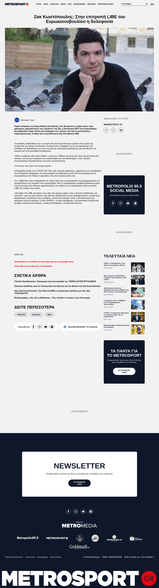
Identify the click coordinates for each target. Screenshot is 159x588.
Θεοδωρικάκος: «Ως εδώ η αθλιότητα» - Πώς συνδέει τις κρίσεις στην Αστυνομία (52, 298)
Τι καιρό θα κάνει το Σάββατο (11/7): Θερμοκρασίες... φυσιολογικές (115, 302)
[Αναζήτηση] (133, 4)
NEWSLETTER (79, 466)
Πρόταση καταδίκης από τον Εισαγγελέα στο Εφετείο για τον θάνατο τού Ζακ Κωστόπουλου (57, 286)
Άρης (45, 4)
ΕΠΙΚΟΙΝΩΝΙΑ (42, 557)
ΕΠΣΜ (63, 4)
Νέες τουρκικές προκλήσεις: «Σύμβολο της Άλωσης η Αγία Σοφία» (115, 277)
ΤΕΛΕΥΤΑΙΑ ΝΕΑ (119, 256)
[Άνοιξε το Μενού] (152, 4)
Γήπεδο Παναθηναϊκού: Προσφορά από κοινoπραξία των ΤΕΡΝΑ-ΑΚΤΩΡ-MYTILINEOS (55, 281)
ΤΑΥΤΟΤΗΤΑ (30, 557)
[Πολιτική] (21, 314)
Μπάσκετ (91, 4)
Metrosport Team (27, 120)
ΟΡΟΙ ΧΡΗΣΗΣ (55, 557)
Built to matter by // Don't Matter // (139, 557)
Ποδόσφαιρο (79, 4)
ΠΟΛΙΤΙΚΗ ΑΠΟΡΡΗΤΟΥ (14, 557)
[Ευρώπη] (36, 314)
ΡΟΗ (69, 4)
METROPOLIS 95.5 (106, 4)
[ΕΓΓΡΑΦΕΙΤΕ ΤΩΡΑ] (124, 371)
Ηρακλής (54, 4)
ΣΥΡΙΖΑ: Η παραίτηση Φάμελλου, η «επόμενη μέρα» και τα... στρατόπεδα (116, 315)
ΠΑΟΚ (38, 4)
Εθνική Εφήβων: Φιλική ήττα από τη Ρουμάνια (116, 326)
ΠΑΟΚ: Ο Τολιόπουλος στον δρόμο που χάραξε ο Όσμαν (114, 264)
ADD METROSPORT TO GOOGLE (82, 327)
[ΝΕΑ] (49, 314)
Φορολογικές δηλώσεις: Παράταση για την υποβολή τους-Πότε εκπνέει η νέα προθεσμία (116, 290)
